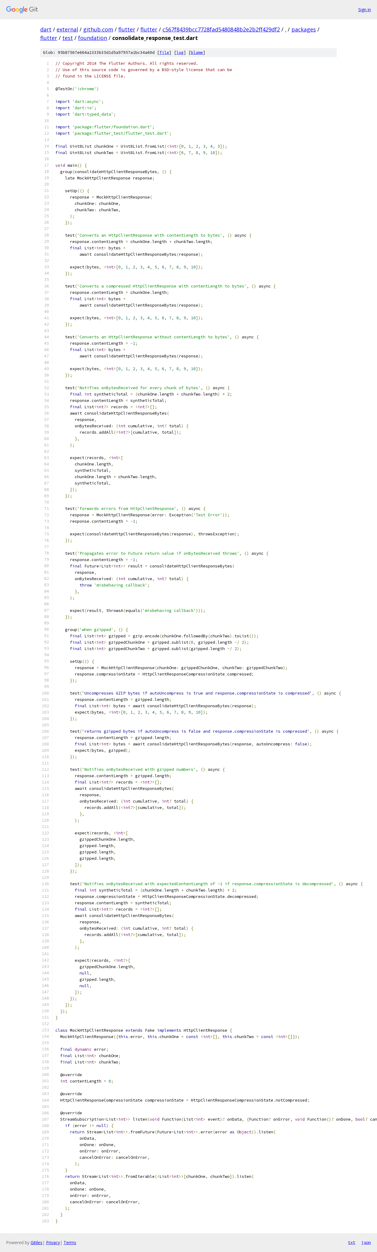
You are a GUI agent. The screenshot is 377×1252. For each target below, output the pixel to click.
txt (351, 1242)
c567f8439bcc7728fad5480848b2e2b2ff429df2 (221, 29)
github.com (98, 29)
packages (303, 29)
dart (45, 29)
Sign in (364, 9)
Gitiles (36, 1242)
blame (197, 52)
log (180, 52)
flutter (126, 29)
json (366, 1242)
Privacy (53, 1242)
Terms (70, 1242)
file (164, 52)
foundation (92, 37)
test (67, 37)
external (67, 29)
